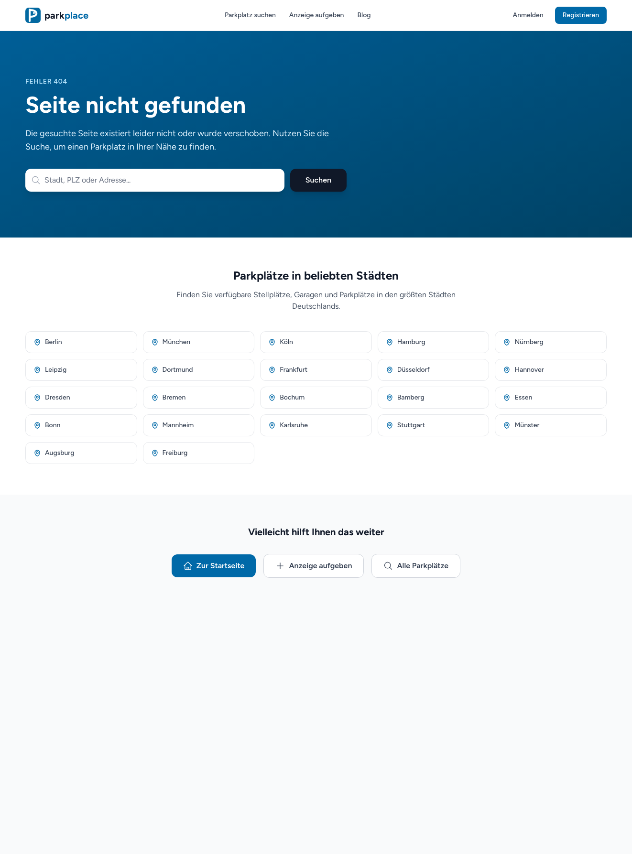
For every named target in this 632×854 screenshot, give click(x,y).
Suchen (318, 179)
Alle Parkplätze (415, 566)
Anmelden (528, 15)
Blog (363, 15)
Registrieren (581, 15)
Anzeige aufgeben (316, 15)
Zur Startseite (214, 566)
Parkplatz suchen (250, 15)
